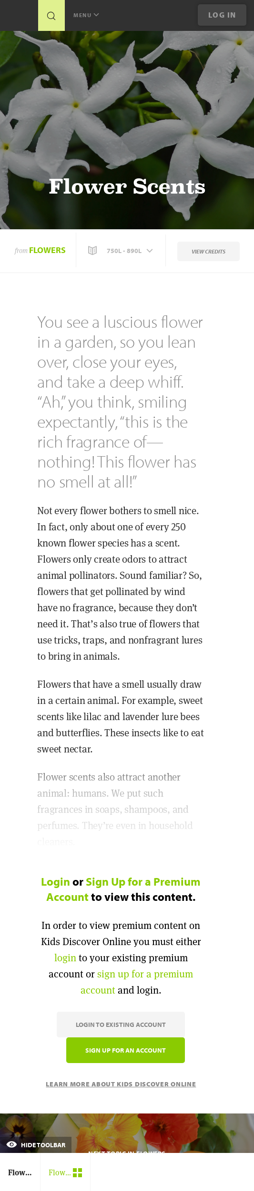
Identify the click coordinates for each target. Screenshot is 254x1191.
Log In (222, 15)
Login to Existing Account (121, 1024)
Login (55, 881)
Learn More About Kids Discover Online (121, 1084)
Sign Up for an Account (125, 1050)
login (65, 957)
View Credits (208, 251)
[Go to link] (19, 18)
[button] (121, 250)
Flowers (47, 249)
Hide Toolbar (35, 1145)
